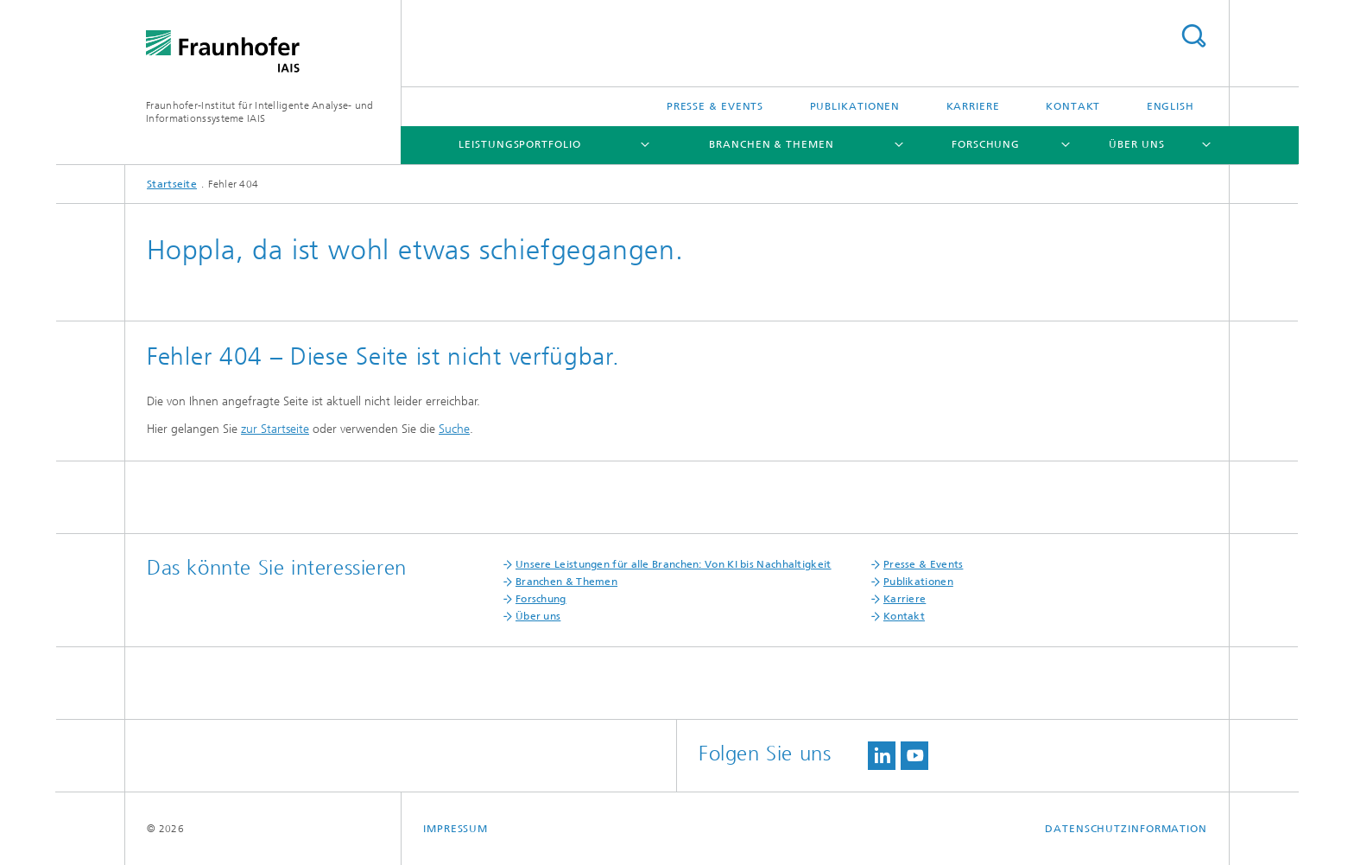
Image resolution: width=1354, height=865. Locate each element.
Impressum (455, 829)
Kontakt (1073, 106)
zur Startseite (275, 429)
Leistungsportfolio (519, 144)
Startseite (172, 184)
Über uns (1136, 144)
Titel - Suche (1193, 36)
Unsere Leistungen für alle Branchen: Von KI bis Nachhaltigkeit (674, 564)
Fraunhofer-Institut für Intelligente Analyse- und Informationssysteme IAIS (260, 111)
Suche (454, 429)
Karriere (973, 106)
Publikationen (855, 106)
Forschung (986, 144)
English (1170, 106)
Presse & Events (715, 106)
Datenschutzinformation (1126, 829)
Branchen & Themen (771, 144)
